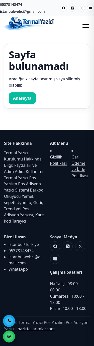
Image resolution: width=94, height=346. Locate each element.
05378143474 (11, 4)
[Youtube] (90, 8)
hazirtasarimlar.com (36, 328)
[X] (81, 8)
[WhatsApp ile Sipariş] (9, 336)
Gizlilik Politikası (58, 160)
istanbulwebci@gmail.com (22, 11)
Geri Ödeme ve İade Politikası (79, 166)
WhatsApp (18, 269)
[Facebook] (63, 8)
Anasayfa (22, 98)
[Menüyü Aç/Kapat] (85, 25)
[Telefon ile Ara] (9, 321)
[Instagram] (72, 8)
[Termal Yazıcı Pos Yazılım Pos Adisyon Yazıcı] (29, 29)
